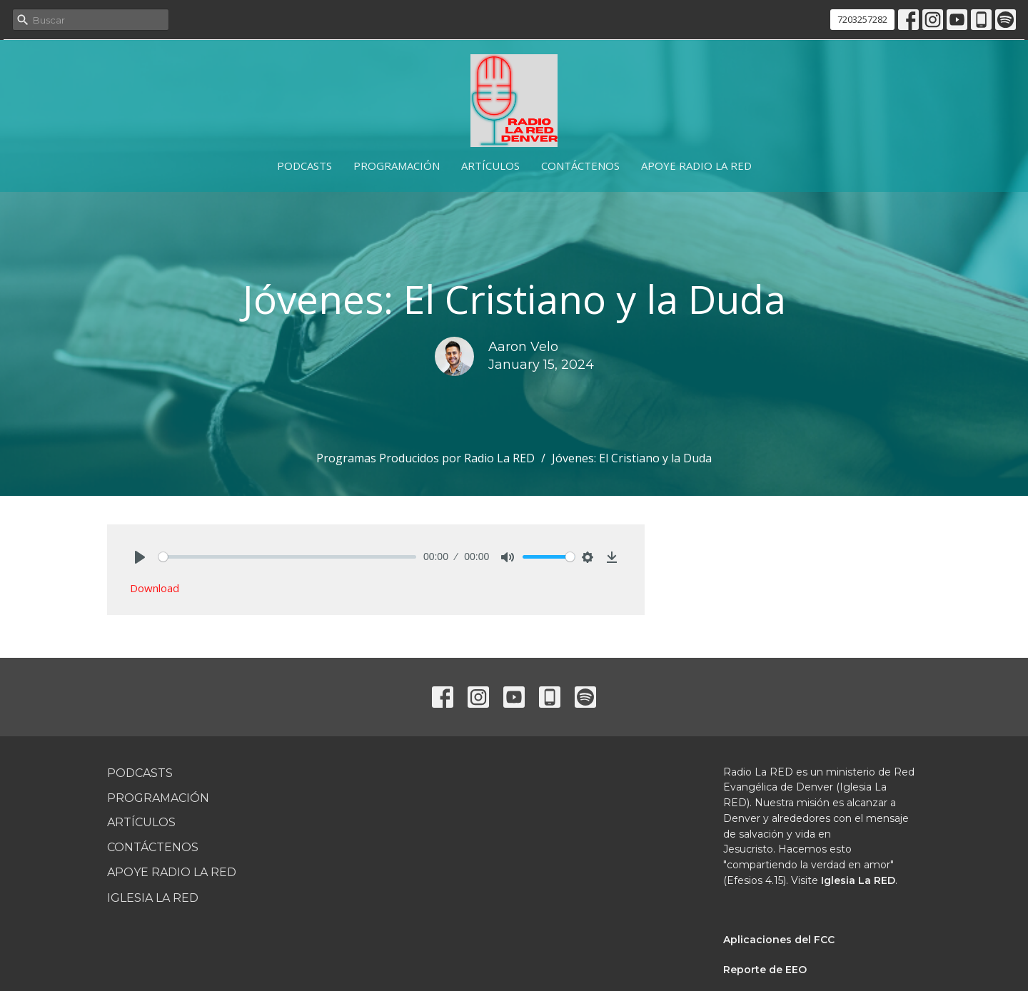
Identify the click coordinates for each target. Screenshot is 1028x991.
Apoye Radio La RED (696, 165)
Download (154, 588)
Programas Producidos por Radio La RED (425, 458)
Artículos (490, 165)
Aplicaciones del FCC (779, 939)
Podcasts (304, 165)
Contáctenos (580, 165)
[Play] (139, 557)
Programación (396, 165)
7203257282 (862, 19)
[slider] (287, 557)
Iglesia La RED (152, 898)
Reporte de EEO (765, 969)
